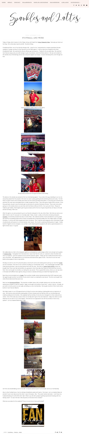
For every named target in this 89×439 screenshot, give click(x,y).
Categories (75, 2)
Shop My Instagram (41, 2)
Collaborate (27, 2)
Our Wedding (55, 2)
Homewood (12, 282)
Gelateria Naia (7, 254)
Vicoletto (5, 216)
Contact (17, 2)
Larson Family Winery (49, 266)
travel (16, 432)
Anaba (22, 275)
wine (20, 432)
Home (4, 2)
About (10, 2)
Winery (18, 282)
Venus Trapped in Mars (44, 42)
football (10, 432)
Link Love (65, 2)
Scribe (60, 263)
